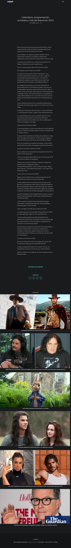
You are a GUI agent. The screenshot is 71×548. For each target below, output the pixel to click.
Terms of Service (49, 542)
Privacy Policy (41, 542)
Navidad (55, 542)
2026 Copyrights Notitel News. (21, 542)
